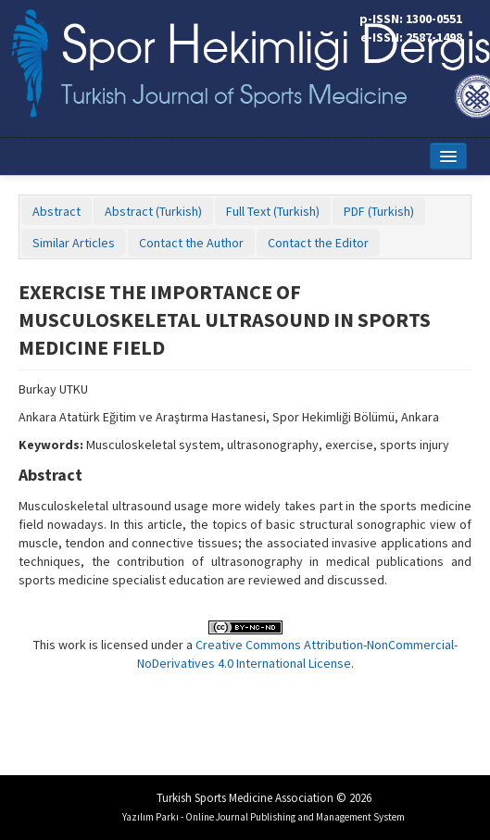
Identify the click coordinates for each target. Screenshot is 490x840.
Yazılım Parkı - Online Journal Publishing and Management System (263, 816)
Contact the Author (191, 242)
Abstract (56, 211)
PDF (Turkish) (379, 211)
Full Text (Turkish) (273, 211)
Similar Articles (73, 242)
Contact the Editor (318, 242)
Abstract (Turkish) (153, 211)
